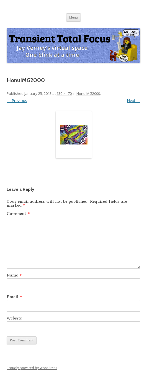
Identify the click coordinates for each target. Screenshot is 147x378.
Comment (18, 213)
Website (14, 318)
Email (14, 296)
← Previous (17, 100)
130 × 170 (64, 93)
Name (14, 275)
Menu (73, 17)
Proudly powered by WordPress (32, 368)
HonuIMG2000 (88, 93)
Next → (133, 100)
